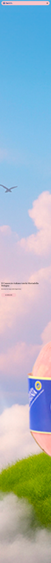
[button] (47, 3)
